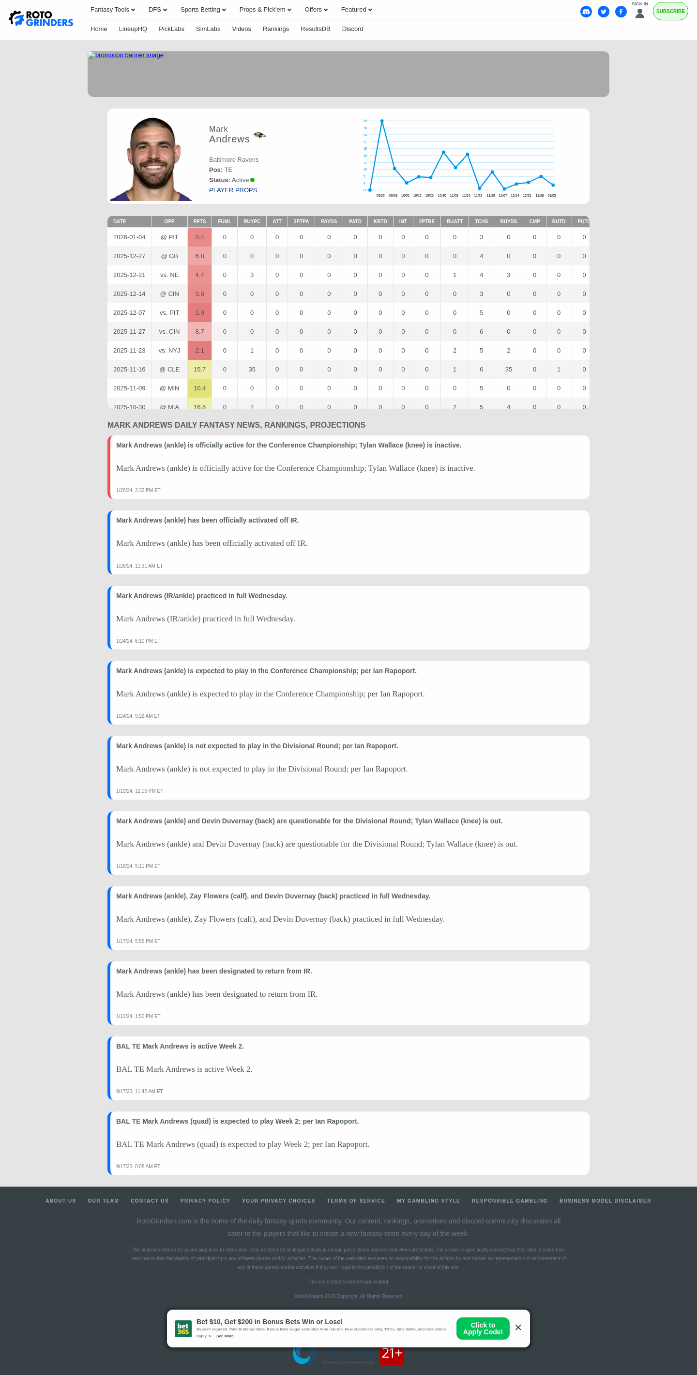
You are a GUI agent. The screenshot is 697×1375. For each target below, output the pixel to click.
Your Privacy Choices (279, 1201)
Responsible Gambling (510, 1201)
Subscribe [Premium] (670, 11)
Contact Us (150, 1201)
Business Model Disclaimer (606, 1201)
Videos (242, 28)
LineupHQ (133, 28)
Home (99, 28)
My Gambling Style (428, 1201)
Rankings (276, 28)
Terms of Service (356, 1201)
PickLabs (171, 28)
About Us (60, 1201)
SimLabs (208, 28)
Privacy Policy (205, 1201)
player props (233, 190)
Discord (353, 28)
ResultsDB (315, 28)
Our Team (104, 1201)
